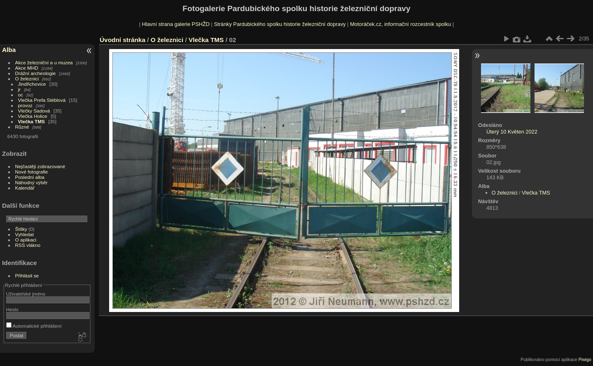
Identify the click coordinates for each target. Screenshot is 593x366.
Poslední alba (29, 177)
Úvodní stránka (122, 39)
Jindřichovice (32, 84)
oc (20, 94)
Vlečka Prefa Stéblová (42, 100)
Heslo (12, 309)
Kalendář (25, 187)
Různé (22, 126)
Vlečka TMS (31, 121)
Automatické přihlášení (34, 325)
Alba (9, 49)
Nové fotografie (31, 171)
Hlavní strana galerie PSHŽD (176, 24)
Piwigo (585, 359)
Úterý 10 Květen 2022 (511, 132)
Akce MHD (26, 67)
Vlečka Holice (32, 116)
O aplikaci (26, 239)
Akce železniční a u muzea (44, 62)
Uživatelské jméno (25, 293)
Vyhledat (24, 234)
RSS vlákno (27, 245)
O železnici (27, 78)
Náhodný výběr (31, 182)
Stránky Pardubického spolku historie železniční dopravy (280, 24)
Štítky (21, 229)
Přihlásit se (27, 275)
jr (19, 89)
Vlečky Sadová (34, 110)
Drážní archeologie (35, 73)
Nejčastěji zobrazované (40, 166)
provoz (25, 105)
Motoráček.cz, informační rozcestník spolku (400, 24)
